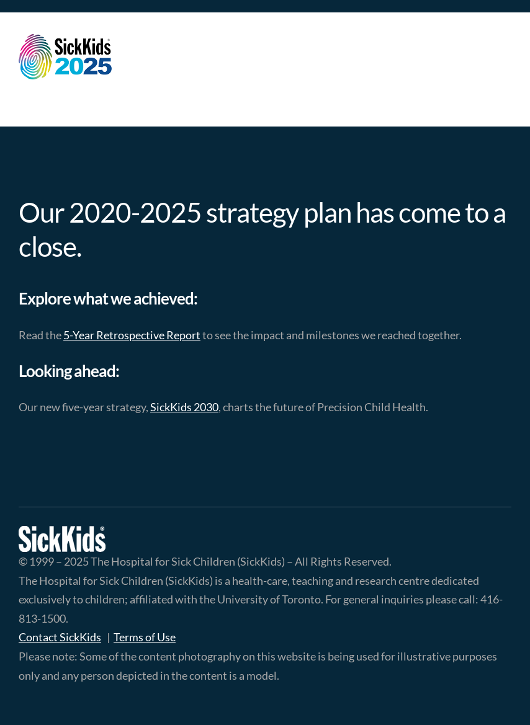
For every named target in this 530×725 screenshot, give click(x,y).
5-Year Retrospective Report (131, 335)
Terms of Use (145, 637)
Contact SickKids (60, 637)
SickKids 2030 (184, 407)
